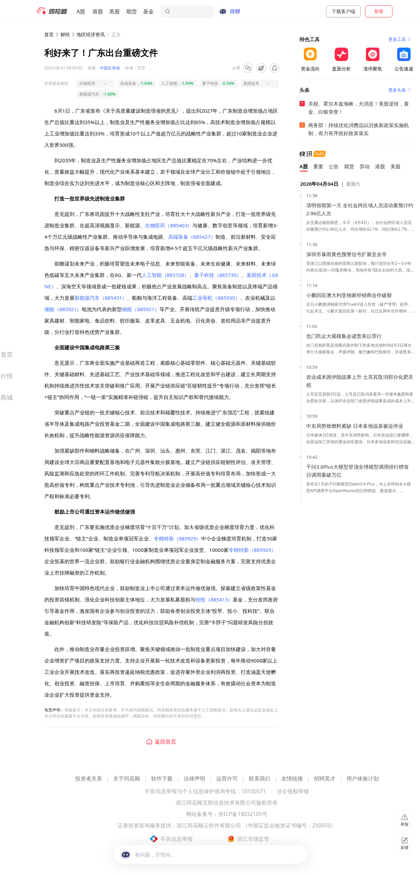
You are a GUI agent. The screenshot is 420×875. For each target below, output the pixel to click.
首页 (49, 34)
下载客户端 (343, 11)
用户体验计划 (362, 779)
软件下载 (162, 779)
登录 (378, 11)
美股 (114, 11)
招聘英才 (324, 779)
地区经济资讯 (91, 34)
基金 (148, 11)
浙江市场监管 (253, 838)
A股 (81, 11)
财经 (65, 34)
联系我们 (259, 779)
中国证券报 (110, 68)
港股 (97, 11)
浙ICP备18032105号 (242, 814)
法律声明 (194, 779)
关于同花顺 (126, 779)
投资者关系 (88, 779)
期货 (131, 11)
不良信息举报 (176, 838)
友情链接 (292, 779)
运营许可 (227, 779)
